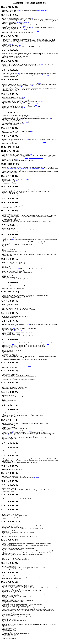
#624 (27, 122)
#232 (13, 342)
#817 (19, 45)
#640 (23, 107)
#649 (38, 106)
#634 (50, 118)
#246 (14, 328)
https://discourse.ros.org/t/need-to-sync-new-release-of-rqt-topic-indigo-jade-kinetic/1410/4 (27, 168)
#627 (29, 115)
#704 (39, 83)
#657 (42, 101)
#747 (33, 18)
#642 (20, 100)
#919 (28, 19)
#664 (23, 97)
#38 (30, 431)
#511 (31, 154)
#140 (13, 432)
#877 (22, 43)
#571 (44, 142)
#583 (31, 131)
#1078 (20, 10)
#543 (17, 180)
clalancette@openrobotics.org (48, 75)
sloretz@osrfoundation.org (23, 22)
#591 (24, 123)
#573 (28, 139)
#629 (21, 119)
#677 (20, 86)
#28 (13, 550)
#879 (25, 29)
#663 (24, 98)
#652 (36, 105)
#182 (48, 344)
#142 (13, 431)
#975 (31, 27)
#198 (8, 44)
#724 (42, 64)
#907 (33, 39)
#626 (26, 120)
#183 (13, 344)
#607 (36, 103)
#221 (29, 366)
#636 (37, 117)
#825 (11, 44)
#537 (22, 170)
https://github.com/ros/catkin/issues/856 (34, 158)
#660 (27, 100)
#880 (38, 31)
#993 (24, 26)
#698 (20, 88)
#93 (29, 324)
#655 (23, 102)
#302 (13, 239)
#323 (19, 268)
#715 (19, 73)
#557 (17, 159)
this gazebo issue (38, 477)
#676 (31, 85)
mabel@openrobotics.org (42, 10)
